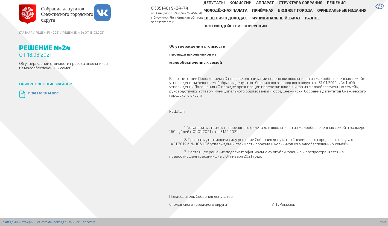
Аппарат (265, 2)
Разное (312, 18)
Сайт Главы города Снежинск (58, 222)
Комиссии (240, 2)
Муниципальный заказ (276, 18)
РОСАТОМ (89, 222)
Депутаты (214, 2)
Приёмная (262, 10)
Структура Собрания (300, 2)
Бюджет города (295, 10)
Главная (25, 32)
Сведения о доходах (225, 18)
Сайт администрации (18, 222)
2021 (56, 32)
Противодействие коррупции (235, 26)
